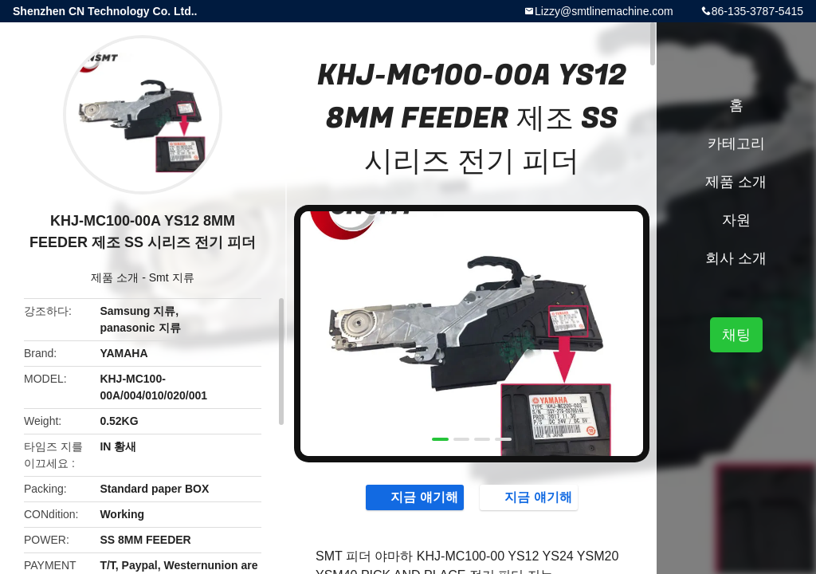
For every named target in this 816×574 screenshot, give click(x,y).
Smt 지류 (171, 277)
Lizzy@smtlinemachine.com (604, 11)
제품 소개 (115, 277)
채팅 (736, 335)
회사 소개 (736, 258)
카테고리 (736, 143)
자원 (736, 220)
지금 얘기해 (416, 497)
